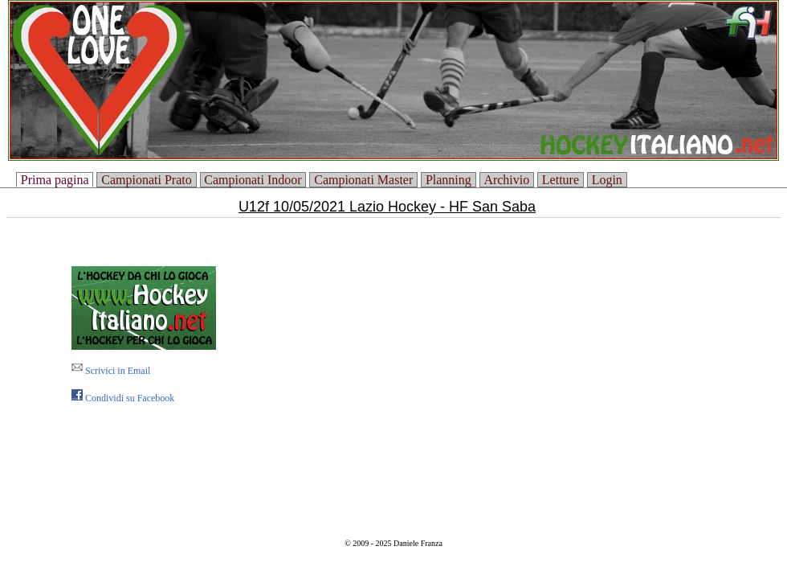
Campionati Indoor (252, 180)
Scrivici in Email (110, 370)
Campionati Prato (146, 180)
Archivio (506, 180)
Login (607, 180)
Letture (560, 180)
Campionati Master (363, 180)
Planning (448, 180)
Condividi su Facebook (122, 398)
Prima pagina (55, 180)
